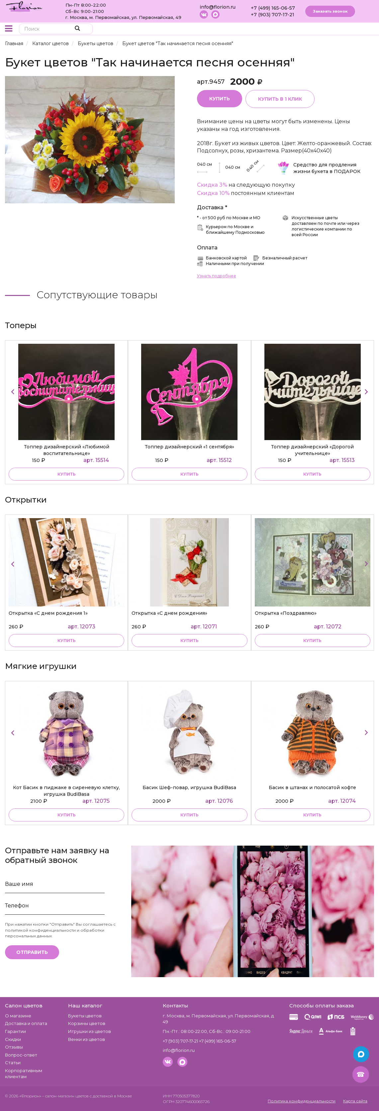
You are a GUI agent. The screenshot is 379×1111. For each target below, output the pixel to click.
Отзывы (14, 1047)
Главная (14, 43)
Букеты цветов (95, 43)
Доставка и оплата (26, 1023)
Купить (219, 99)
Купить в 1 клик (280, 99)
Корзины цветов (86, 1023)
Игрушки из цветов (89, 1031)
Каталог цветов (50, 43)
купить (66, 474)
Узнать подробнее (216, 275)
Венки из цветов (86, 1039)
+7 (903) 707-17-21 (272, 15)
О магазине (18, 1015)
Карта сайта (355, 1100)
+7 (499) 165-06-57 (273, 8)
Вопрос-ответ (21, 1055)
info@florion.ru (218, 7)
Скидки (13, 1039)
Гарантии (15, 1031)
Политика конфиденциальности (301, 1100)
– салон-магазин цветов (65, 1095)
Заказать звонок (330, 11)
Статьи (13, 1062)
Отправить (32, 952)
